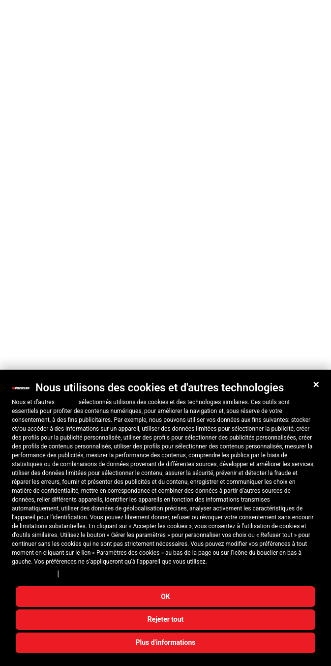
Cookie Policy (82, 574)
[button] (316, 384)
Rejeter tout (166, 619)
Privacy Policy (33, 574)
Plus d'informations (166, 642)
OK (165, 597)
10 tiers (67, 402)
